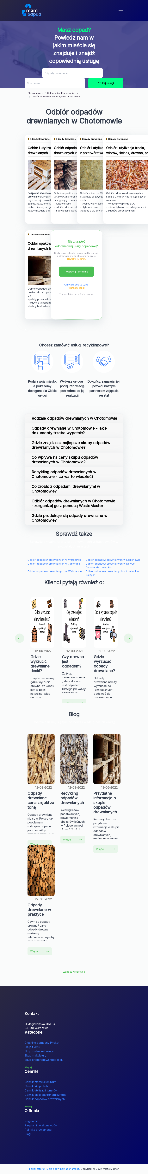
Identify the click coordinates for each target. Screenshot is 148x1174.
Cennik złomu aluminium (40, 1082)
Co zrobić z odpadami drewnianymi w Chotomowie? (66, 488)
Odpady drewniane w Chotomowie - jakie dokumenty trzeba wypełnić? (69, 430)
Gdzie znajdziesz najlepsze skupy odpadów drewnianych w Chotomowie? (71, 445)
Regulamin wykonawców (41, 1125)
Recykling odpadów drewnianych (72, 798)
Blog (28, 1134)
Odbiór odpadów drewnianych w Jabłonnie (54, 563)
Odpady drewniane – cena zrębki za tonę (41, 800)
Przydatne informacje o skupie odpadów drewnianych (105, 802)
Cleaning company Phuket (42, 1042)
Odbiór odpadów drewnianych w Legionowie (113, 559)
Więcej (39, 844)
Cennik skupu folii (36, 1086)
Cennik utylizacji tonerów (41, 1090)
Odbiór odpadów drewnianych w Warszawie (55, 559)
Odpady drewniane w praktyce (39, 910)
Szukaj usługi (106, 83)
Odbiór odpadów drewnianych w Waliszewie (55, 571)
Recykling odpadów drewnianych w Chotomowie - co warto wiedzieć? (64, 474)
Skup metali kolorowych (40, 1051)
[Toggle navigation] (120, 10)
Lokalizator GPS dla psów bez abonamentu (54, 1168)
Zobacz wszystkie (74, 971)
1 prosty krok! (76, 287)
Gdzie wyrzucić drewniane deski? (40, 663)
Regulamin (31, 1121)
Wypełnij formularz (76, 271)
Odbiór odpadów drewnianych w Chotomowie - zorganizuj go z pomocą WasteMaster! (73, 503)
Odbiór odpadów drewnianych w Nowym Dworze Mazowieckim (110, 565)
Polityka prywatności (38, 1129)
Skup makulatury (35, 1055)
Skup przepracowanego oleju (44, 1060)
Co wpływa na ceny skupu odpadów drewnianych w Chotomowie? (65, 459)
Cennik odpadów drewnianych (45, 1099)
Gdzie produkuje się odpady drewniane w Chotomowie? (69, 518)
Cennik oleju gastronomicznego (45, 1095)
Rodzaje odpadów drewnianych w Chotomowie (74, 418)
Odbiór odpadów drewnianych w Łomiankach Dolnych (113, 573)
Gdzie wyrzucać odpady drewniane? (104, 663)
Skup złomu (32, 1047)
